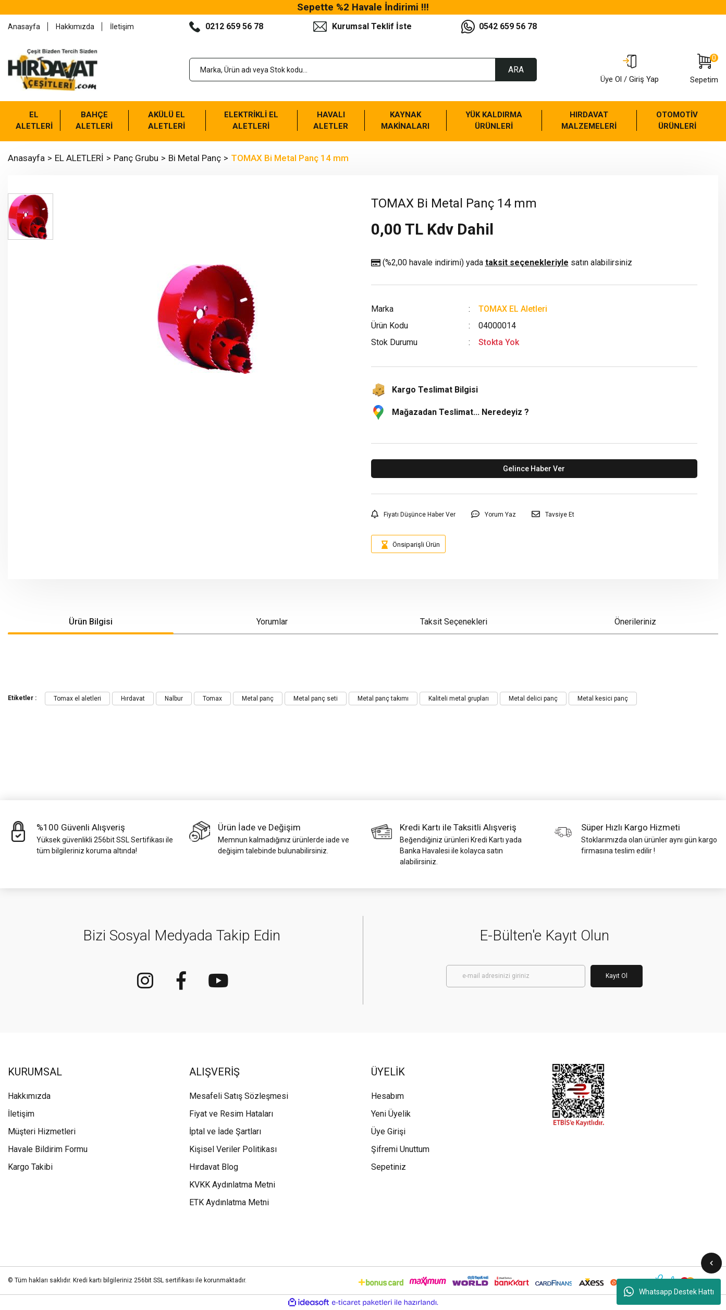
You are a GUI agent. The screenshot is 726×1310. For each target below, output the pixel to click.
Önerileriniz (635, 622)
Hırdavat (133, 698)
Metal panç (258, 698)
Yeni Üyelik (391, 1114)
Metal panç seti (315, 698)
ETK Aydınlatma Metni (229, 1202)
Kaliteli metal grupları (458, 698)
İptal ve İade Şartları (225, 1131)
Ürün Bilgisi (91, 622)
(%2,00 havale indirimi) (501, 262)
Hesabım (387, 1096)
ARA (516, 70)
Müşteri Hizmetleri (42, 1131)
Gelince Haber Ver (534, 468)
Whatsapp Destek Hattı (669, 1291)
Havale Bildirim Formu (48, 1149)
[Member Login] (629, 70)
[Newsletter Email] (515, 976)
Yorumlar (272, 622)
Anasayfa (24, 26)
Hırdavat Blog (213, 1167)
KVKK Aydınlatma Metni (232, 1185)
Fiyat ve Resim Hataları (231, 1114)
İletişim (122, 26)
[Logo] (52, 70)
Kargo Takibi (30, 1167)
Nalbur (174, 698)
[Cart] (704, 70)
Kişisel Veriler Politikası (233, 1149)
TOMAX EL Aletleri (512, 309)
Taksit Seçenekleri (453, 622)
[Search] (363, 69)
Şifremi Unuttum (400, 1149)
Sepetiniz (388, 1167)
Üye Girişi (388, 1131)
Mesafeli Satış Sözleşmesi (238, 1096)
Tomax (212, 698)
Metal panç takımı (383, 698)
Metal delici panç (533, 698)
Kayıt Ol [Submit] (616, 976)
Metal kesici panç (602, 698)
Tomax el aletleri (77, 698)
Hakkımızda (75, 26)
